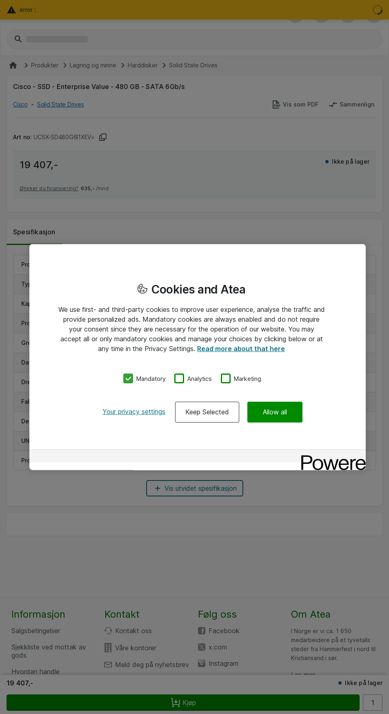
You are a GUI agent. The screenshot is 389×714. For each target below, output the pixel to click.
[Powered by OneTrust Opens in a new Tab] (331, 457)
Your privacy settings (133, 411)
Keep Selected (207, 412)
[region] (197, 357)
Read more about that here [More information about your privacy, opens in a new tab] (241, 348)
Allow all (275, 412)
